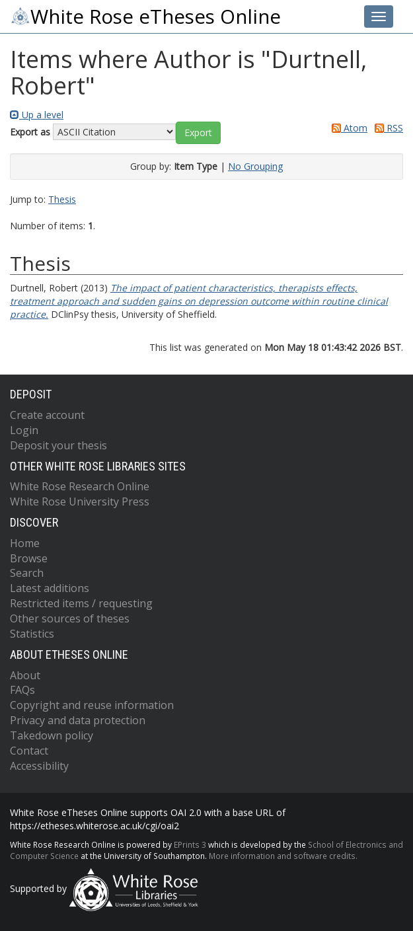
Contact (29, 750)
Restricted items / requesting (81, 603)
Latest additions (49, 588)
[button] (198, 133)
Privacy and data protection (77, 720)
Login (24, 430)
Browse (29, 558)
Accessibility (39, 766)
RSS (386, 128)
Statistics (32, 633)
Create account (47, 415)
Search (27, 573)
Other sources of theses (70, 618)
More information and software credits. (283, 855)
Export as (30, 132)
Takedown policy (51, 735)
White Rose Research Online (79, 486)
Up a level (36, 114)
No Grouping (255, 166)
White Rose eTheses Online (145, 16)
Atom (347, 128)
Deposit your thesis (58, 445)
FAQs (22, 690)
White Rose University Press (79, 501)
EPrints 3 (190, 844)
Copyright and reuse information (92, 705)
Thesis (62, 199)
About (25, 675)
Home (25, 543)
